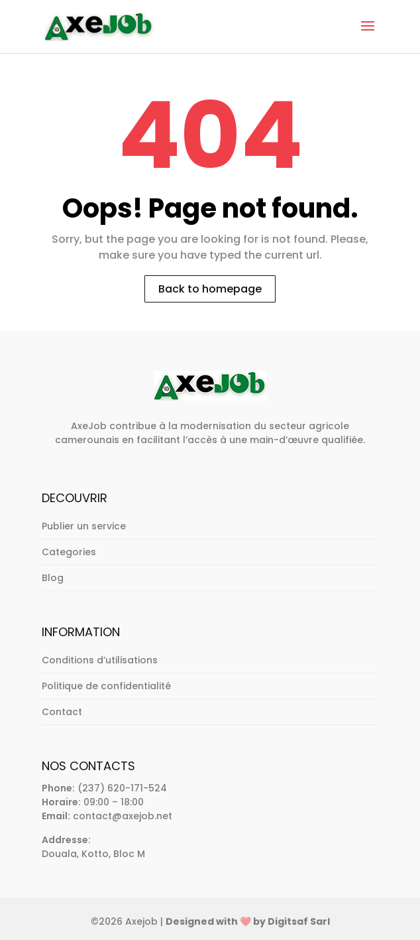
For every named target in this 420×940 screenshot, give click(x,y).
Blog (53, 577)
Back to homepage (210, 289)
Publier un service (84, 526)
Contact (62, 711)
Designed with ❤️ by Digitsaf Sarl (248, 921)
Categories (69, 552)
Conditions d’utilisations (100, 660)
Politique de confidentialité (106, 686)
